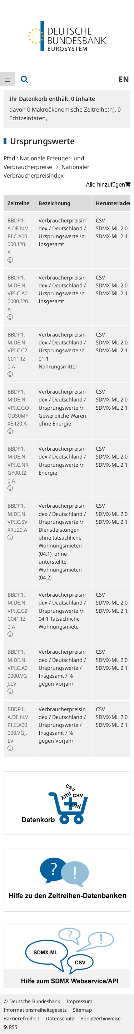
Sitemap (82, 1009)
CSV (100, 220)
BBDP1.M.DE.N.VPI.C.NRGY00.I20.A (18, 464)
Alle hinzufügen (108, 184)
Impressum (79, 1001)
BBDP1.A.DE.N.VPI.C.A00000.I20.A (18, 236)
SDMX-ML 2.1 (112, 236)
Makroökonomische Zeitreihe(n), (72, 109)
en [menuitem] (124, 79)
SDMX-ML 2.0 (112, 228)
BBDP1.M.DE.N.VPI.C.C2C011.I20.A (17, 350)
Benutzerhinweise (100, 1018)
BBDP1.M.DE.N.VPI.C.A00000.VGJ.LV (18, 667)
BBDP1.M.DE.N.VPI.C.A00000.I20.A (18, 293)
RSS (11, 1027)
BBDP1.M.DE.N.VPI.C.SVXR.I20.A (18, 517)
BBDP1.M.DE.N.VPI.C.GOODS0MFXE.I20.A (18, 407)
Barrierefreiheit (21, 1018)
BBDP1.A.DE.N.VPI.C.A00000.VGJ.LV (18, 724)
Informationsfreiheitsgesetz (35, 1009)
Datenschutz (60, 1018)
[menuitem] (7, 79)
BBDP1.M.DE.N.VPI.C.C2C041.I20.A (17, 610)
